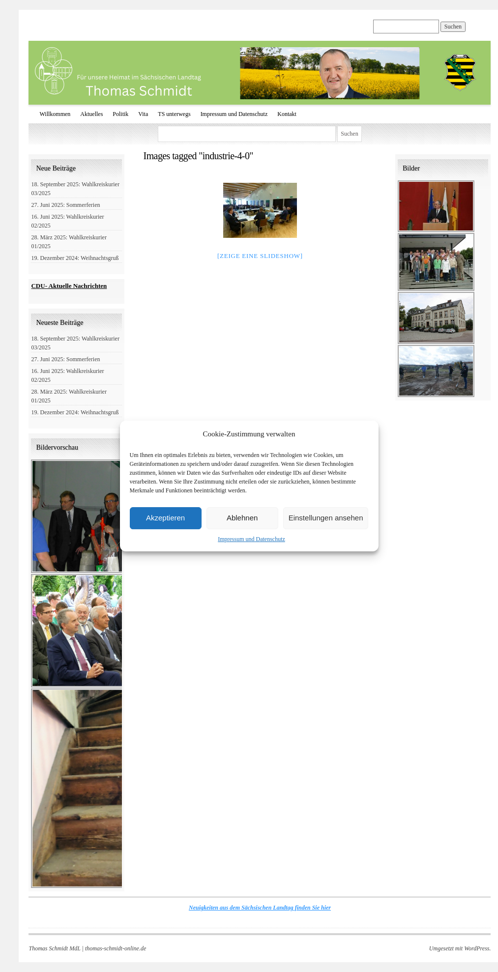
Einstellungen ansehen (326, 518)
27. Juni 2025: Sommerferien (65, 204)
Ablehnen (242, 518)
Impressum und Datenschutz (251, 539)
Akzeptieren (165, 518)
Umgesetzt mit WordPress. (460, 948)
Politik (120, 114)
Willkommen (54, 114)
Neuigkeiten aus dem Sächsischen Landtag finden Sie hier (260, 907)
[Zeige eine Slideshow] (260, 255)
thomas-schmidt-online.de (115, 948)
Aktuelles (91, 114)
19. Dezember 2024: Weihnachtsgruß (74, 258)
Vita (143, 114)
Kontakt (286, 114)
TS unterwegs (174, 114)
